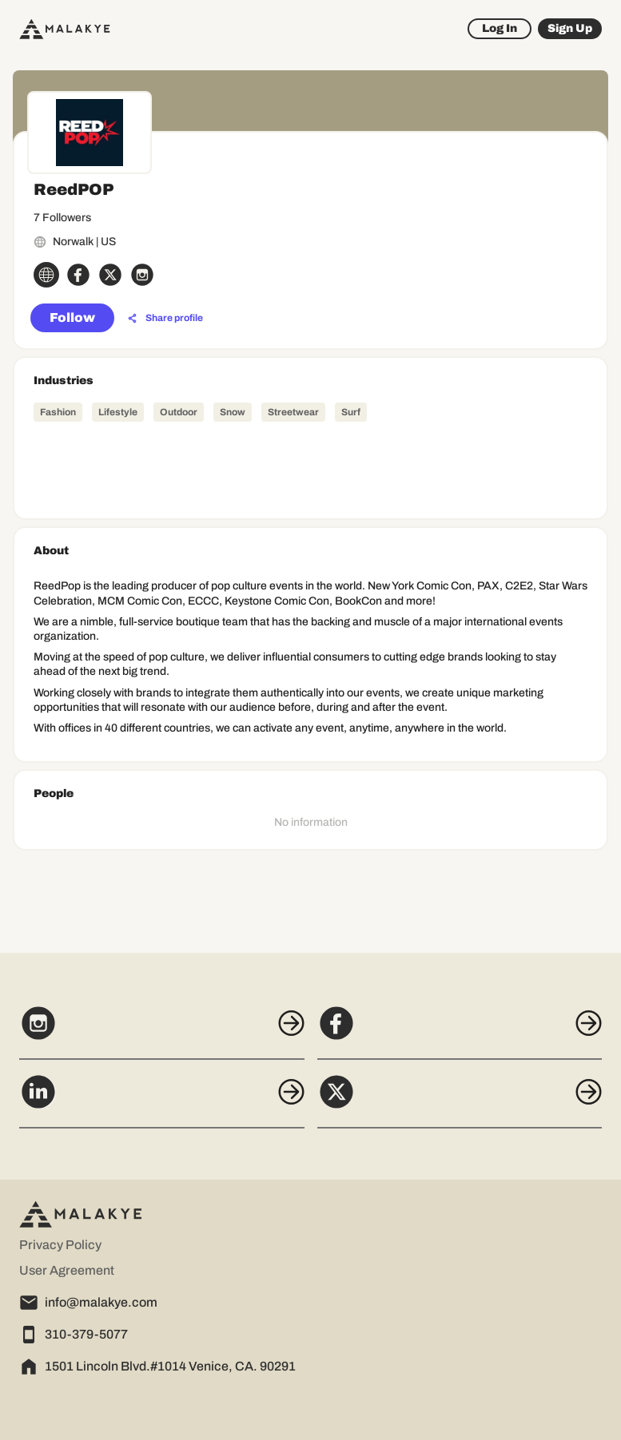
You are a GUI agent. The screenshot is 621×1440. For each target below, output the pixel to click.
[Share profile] (165, 318)
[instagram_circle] (142, 275)
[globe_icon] (46, 275)
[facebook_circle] (78, 275)
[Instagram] (162, 1032)
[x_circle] (110, 275)
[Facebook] (460, 1032)
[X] (460, 1101)
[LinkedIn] (162, 1101)
